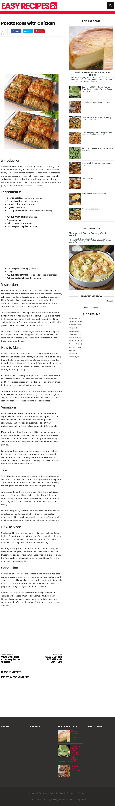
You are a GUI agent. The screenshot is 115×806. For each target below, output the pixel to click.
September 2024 (74, 347)
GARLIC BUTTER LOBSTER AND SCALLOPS (50, 659)
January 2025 (73, 337)
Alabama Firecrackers (91, 209)
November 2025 (74, 321)
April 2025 (72, 331)
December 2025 (74, 318)
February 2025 (73, 334)
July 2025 (72, 328)
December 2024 (74, 341)
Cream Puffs (87, 178)
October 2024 (73, 344)
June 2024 (72, 357)
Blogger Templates (57, 793)
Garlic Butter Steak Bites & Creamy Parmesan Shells (96, 118)
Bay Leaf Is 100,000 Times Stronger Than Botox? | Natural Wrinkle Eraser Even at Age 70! (97, 89)
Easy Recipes (29, 6)
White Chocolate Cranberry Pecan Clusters (13, 659)
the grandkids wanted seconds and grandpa (96, 164)
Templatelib (82, 793)
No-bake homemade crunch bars (96, 102)
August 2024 (73, 350)
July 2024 (72, 353)
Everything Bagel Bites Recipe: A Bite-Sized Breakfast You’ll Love (97, 134)
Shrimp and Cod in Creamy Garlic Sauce (88, 234)
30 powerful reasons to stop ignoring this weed (97, 149)
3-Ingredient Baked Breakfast (94, 193)
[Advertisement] (34, 54)
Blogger (95, 307)
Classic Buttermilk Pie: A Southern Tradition (91, 73)
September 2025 (74, 325)
